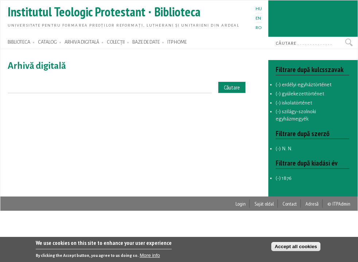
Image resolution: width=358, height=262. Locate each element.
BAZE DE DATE (146, 42)
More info (150, 256)
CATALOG (47, 42)
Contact (290, 203)
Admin (344, 203)
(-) (279, 84)
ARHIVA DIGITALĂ (82, 42)
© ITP (332, 203)
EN (258, 18)
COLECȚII (116, 42)
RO (259, 27)
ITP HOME (177, 42)
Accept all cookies (296, 247)
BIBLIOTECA (19, 42)
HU (259, 8)
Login (241, 203)
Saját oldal (264, 203)
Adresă (312, 203)
